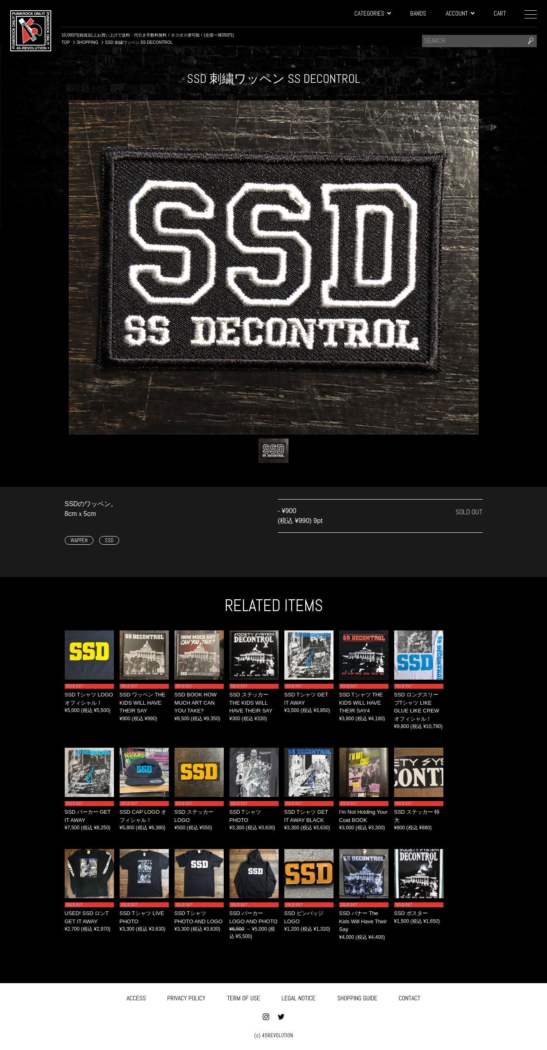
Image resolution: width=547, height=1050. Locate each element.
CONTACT (409, 998)
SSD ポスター (411, 913)
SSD (109, 540)
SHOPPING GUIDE (357, 998)
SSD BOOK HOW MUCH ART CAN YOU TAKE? (196, 703)
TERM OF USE (243, 998)
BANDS (418, 13)
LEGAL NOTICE (298, 998)
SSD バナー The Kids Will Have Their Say (363, 921)
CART (500, 13)
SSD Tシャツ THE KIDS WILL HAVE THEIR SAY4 (361, 703)
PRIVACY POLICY (186, 998)
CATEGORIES (372, 13)
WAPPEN (79, 540)
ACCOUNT (460, 13)
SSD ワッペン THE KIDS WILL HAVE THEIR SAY (143, 703)
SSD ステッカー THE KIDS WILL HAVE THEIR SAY (250, 703)
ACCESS (136, 998)
